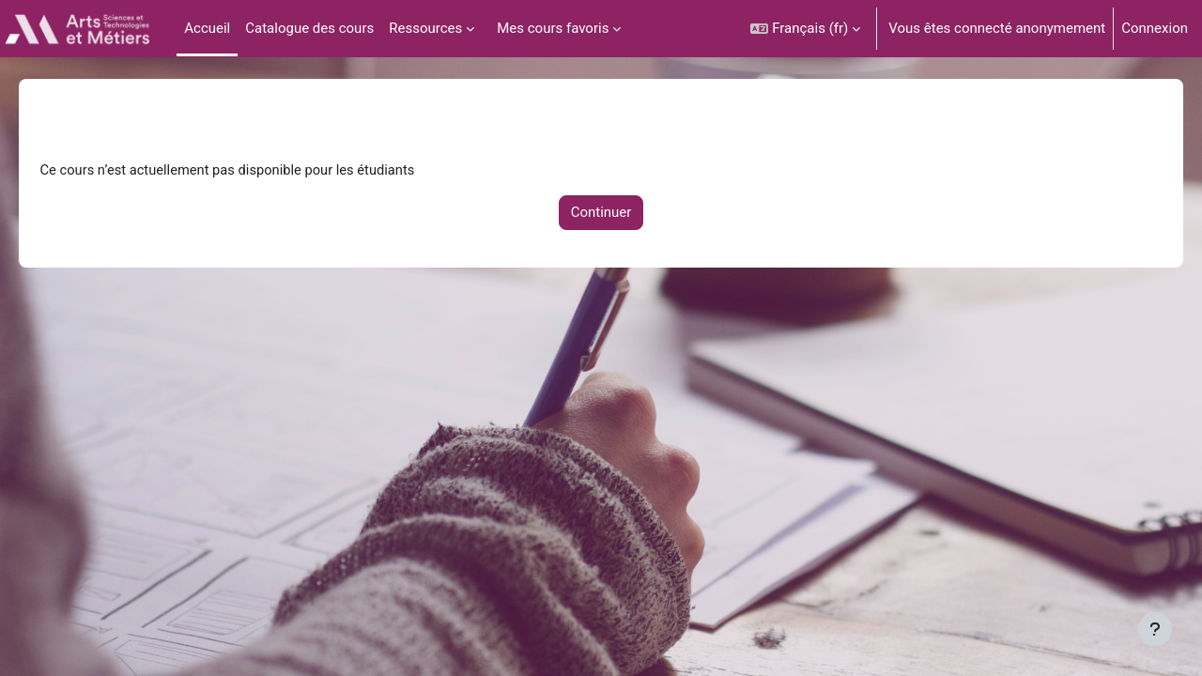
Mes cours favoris (553, 28)
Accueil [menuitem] (207, 28)
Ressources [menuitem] (425, 28)
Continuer (601, 214)
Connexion (1154, 28)
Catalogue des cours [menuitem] (309, 28)
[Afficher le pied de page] (1155, 629)
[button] (805, 28)
